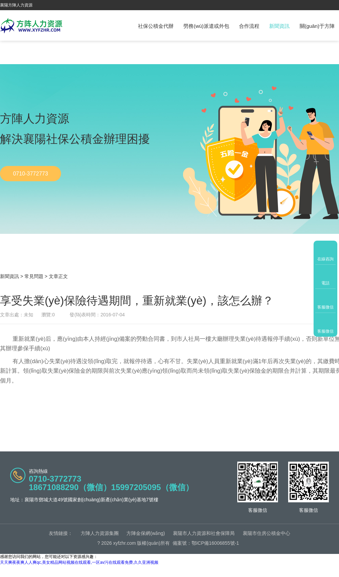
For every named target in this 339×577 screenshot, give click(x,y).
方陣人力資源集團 (100, 533)
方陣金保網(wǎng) (145, 533)
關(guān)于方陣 (317, 26)
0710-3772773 (30, 173)
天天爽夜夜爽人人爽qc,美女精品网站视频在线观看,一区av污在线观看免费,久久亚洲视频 (79, 562)
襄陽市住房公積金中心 (266, 533)
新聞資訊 (279, 26)
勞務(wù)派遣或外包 (206, 26)
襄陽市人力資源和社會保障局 (204, 533)
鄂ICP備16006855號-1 (215, 543)
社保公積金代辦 (156, 26)
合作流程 (249, 26)
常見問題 (33, 276)
